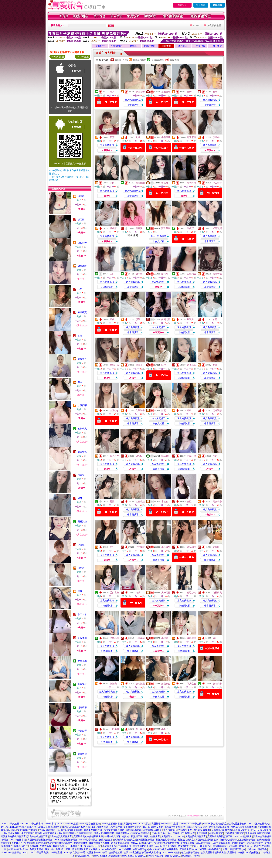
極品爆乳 (165, 456)
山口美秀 (114, 729)
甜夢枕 (139, 274)
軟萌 (215, 319)
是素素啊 (191, 137)
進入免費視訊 (210, 99)
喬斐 (80, 382)
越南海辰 (140, 683)
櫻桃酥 (113, 228)
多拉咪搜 (82, 637)
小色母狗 (165, 547)
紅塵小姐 (140, 501)
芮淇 (138, 592)
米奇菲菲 (191, 365)
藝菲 (215, 91)
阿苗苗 (81, 568)
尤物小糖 (82, 661)
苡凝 (163, 410)
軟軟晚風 (82, 428)
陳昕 (189, 91)
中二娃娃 (217, 183)
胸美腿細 (140, 183)
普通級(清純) (157, 60)
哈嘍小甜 (191, 456)
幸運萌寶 (82, 312)
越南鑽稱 (82, 707)
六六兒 (81, 475)
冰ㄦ (215, 638)
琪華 (138, 319)
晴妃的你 (191, 547)
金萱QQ (114, 410)
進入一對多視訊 (158, 236)
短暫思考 (82, 242)
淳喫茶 (139, 365)
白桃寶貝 (217, 592)
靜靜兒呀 (82, 730)
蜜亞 (189, 501)
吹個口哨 (82, 405)
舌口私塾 (114, 592)
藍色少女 (114, 456)
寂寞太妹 (217, 274)
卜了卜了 (82, 614)
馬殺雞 (190, 319)
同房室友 (191, 683)
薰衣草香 (165, 228)
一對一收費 (216, 46)
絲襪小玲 (191, 592)
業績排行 (100, 46)
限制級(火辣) (121, 60)
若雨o (113, 183)
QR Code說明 (82, 56)
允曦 (138, 137)
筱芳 (112, 137)
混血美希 (140, 91)
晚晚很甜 (191, 638)
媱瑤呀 (164, 183)
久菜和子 (140, 410)
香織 (215, 365)
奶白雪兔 (82, 452)
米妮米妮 (217, 228)
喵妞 (112, 319)
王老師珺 (165, 91)
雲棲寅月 (82, 359)
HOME (196, 25)
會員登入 (182, 5)
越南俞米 (217, 683)
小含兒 (164, 729)
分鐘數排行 (116, 46)
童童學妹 (82, 684)
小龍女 (164, 501)
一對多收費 (199, 46)
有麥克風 (174, 60)
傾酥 (80, 498)
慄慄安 (113, 683)
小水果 (164, 638)
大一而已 (165, 592)
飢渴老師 (165, 319)
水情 (80, 335)
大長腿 (216, 547)
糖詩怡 (164, 274)
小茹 (80, 289)
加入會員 (200, 5)
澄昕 (189, 410)
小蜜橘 (81, 544)
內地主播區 (149, 46)
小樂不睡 (165, 137)
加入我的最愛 (214, 25)
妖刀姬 (81, 219)
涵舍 (163, 365)
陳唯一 (81, 591)
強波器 (81, 196)
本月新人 (182, 46)
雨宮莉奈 (217, 501)
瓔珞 (215, 456)
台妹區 (133, 46)
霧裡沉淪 (82, 521)
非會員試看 (132, 105)
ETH (112, 547)
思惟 (112, 501)
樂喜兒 (139, 228)
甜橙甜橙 (82, 266)
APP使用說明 (57, 56)
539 (111, 274)
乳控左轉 (191, 183)
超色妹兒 (165, 683)
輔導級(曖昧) (139, 60)
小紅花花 (140, 638)
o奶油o (139, 456)
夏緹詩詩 (114, 365)
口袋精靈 (191, 274)
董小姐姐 (140, 729)
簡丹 (112, 91)
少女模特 (140, 547)
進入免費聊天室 (133, 99)
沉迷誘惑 (217, 410)
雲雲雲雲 (82, 754)
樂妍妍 (190, 228)
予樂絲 (216, 137)
